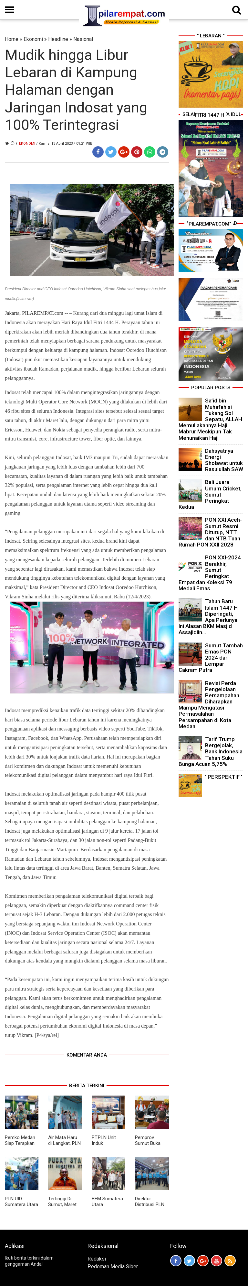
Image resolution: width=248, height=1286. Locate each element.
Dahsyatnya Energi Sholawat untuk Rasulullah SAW (224, 460)
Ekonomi (33, 39)
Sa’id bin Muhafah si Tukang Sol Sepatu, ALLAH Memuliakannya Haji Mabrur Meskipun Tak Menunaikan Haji (210, 419)
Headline (58, 39)
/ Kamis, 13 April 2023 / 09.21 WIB (64, 143)
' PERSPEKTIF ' (223, 777)
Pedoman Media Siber (113, 1266)
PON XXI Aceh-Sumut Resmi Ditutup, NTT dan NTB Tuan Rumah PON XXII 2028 (210, 532)
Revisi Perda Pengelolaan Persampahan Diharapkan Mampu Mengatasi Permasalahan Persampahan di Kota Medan (209, 705)
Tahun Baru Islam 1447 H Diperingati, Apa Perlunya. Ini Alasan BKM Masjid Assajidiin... (209, 616)
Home (11, 39)
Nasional (83, 39)
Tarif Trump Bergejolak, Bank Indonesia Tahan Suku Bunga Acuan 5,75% (211, 751)
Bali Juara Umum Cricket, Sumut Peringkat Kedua (210, 494)
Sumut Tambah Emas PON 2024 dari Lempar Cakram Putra (211, 657)
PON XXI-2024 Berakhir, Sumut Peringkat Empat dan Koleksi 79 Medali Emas (210, 573)
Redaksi (97, 1259)
